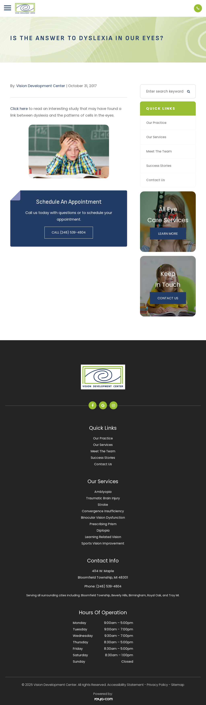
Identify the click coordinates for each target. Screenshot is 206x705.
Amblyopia (103, 491)
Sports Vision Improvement (103, 543)
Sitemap (177, 684)
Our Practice (157, 122)
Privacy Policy (157, 684)
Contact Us (156, 180)
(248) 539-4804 (108, 586)
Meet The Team (160, 151)
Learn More (168, 233)
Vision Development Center (40, 85)
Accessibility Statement (125, 684)
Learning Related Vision (103, 537)
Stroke (103, 504)
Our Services (157, 137)
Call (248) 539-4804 (69, 232)
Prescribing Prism (103, 524)
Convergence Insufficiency (103, 511)
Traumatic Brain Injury (103, 498)
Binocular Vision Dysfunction (103, 517)
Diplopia (103, 530)
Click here (19, 108)
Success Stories (159, 165)
